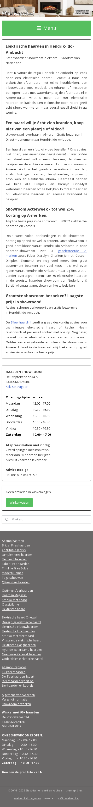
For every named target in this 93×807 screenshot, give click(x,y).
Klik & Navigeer (17, 386)
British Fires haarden (16, 545)
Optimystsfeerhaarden (17, 591)
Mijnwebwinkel (69, 798)
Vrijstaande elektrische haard (21, 640)
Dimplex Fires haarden (17, 555)
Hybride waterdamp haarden (22, 650)
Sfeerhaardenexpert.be (18, 681)
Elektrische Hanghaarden (19, 645)
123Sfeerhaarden (13, 672)
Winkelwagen (19, 502)
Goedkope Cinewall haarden (21, 654)
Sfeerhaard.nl (21, 322)
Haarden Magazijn (14, 595)
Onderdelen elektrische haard (22, 659)
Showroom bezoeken (16, 704)
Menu (46, 28)
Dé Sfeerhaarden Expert (18, 676)
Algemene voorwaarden (18, 695)
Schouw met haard (14, 600)
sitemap (70, 790)
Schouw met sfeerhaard (18, 636)
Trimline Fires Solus (15, 568)
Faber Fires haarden (15, 564)
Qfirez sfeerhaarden (15, 582)
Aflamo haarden (13, 541)
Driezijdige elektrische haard (21, 622)
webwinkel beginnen (27, 798)
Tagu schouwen (12, 578)
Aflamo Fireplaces (14, 667)
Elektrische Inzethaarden (18, 631)
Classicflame (10, 604)
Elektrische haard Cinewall (19, 617)
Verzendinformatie (14, 699)
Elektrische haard (13, 609)
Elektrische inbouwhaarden (20, 627)
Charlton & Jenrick (14, 550)
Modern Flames (12, 573)
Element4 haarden (14, 559)
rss (80, 790)
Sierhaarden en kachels (17, 686)
